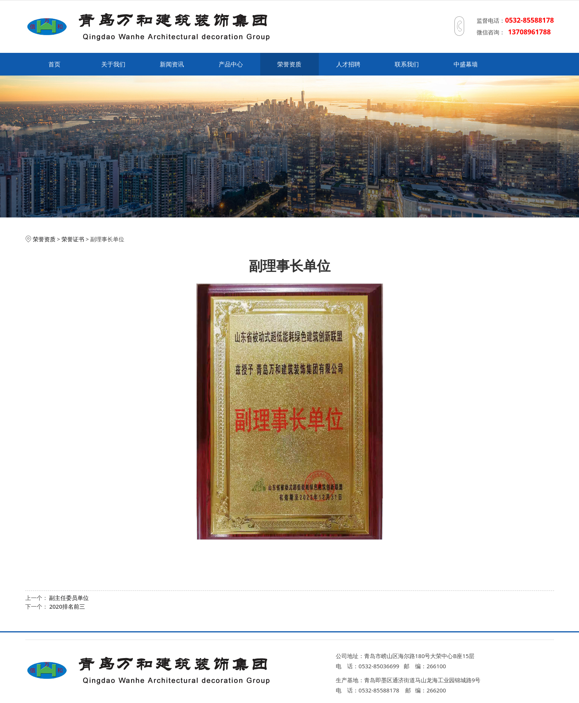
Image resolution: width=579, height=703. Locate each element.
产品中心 (231, 64)
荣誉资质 (289, 64)
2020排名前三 (67, 606)
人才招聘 (348, 64)
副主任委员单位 (69, 597)
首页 (54, 64)
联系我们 (407, 64)
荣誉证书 (73, 239)
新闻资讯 (172, 64)
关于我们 (113, 64)
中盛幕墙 (466, 64)
